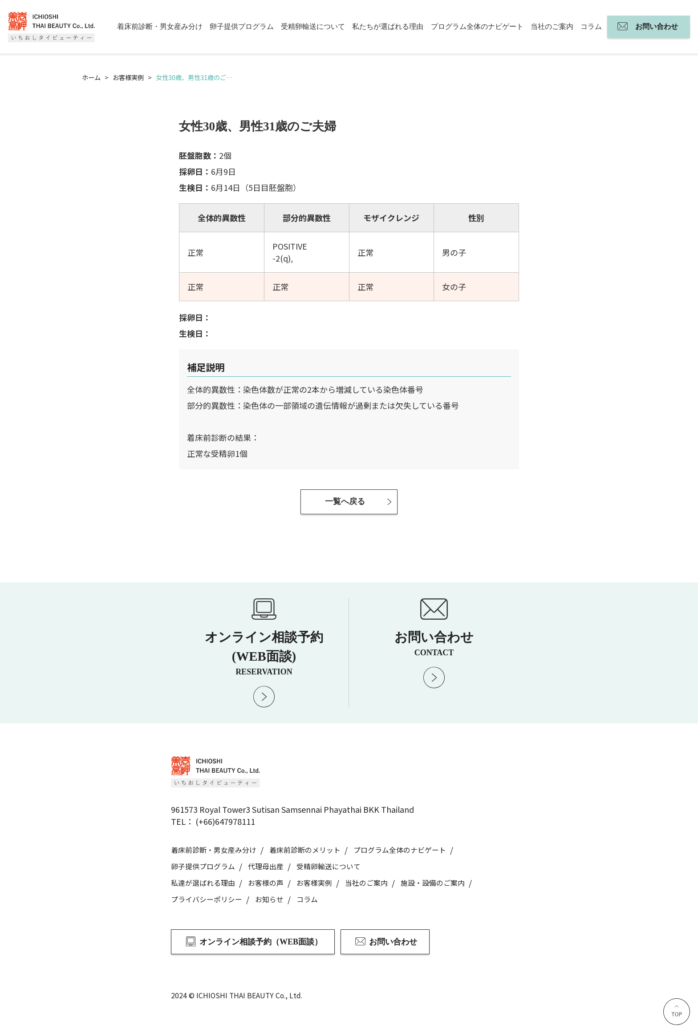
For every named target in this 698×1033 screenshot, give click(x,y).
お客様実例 (314, 883)
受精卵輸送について (313, 26)
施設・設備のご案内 (433, 883)
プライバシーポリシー (206, 899)
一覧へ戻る (345, 501)
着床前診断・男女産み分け (160, 26)
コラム (591, 26)
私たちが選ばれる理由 (387, 26)
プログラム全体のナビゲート (477, 26)
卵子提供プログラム (242, 26)
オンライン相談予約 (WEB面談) (264, 652)
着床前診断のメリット (305, 850)
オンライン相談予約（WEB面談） (260, 941)
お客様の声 (266, 883)
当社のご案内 (552, 26)
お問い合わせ (656, 26)
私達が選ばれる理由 (203, 883)
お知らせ (269, 899)
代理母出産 (266, 866)
